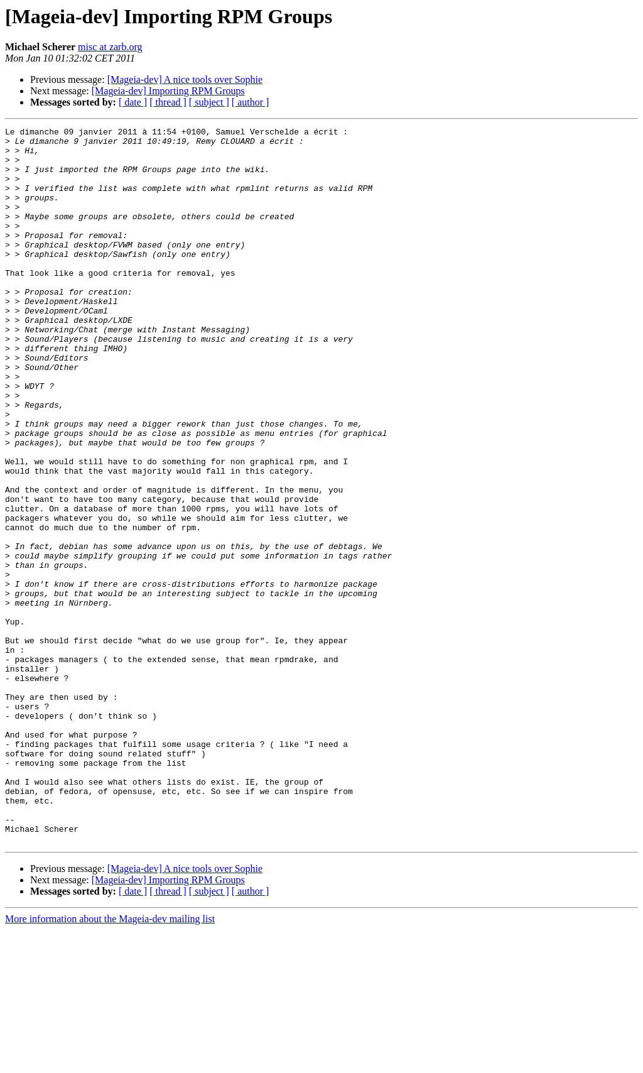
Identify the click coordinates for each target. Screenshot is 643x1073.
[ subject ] (209, 102)
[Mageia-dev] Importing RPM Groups (168, 90)
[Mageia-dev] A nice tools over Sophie (185, 79)
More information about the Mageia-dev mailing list (110, 1062)
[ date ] (133, 102)
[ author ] (250, 102)
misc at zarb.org (110, 46)
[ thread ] (167, 102)
